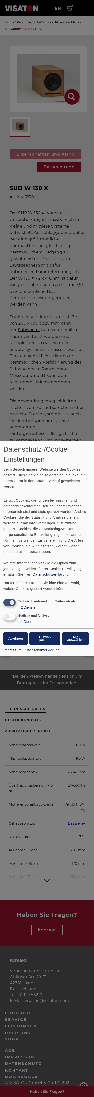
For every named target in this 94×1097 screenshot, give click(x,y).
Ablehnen (15, 639)
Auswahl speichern (45, 638)
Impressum (12, 650)
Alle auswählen (75, 638)
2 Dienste (26, 608)
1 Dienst (25, 622)
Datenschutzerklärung (50, 575)
